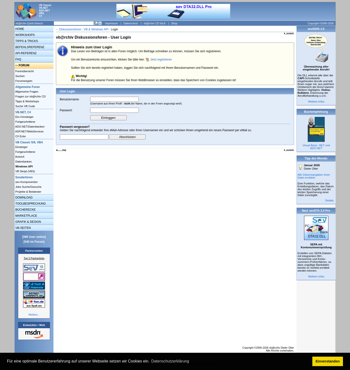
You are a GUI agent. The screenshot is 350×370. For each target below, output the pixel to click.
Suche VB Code (25, 106)
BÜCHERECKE (25, 209)
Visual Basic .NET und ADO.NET (316, 147)
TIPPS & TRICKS (26, 41)
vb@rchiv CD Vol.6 (155, 23)
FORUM (24, 65)
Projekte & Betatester (28, 191)
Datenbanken (23, 161)
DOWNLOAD (24, 197)
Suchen (20, 76)
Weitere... (33, 314)
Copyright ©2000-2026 (321, 23)
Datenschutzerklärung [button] (170, 361)
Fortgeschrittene (25, 121)
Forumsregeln (23, 80)
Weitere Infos (316, 101)
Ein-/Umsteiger (24, 116)
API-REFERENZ (26, 53)
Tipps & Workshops (27, 101)
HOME (19, 29)
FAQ (18, 59)
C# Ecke (20, 136)
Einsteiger (21, 147)
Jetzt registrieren (161, 59)
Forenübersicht (24, 71)
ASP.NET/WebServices (29, 131)
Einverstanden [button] (328, 361)
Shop (174, 23)
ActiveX (20, 156)
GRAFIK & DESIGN (28, 222)
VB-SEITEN (23, 228)
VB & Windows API (96, 29)
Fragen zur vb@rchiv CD (30, 96)
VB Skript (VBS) (25, 171)
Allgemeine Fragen (26, 91)
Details (329, 200)
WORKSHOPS (25, 35)
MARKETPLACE (26, 215)
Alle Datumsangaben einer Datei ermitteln (314, 176)
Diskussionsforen (70, 29)
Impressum (111, 23)
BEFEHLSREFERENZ (29, 47)
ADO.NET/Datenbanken (29, 126)
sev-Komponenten (26, 182)
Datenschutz (130, 23)
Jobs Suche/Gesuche (28, 186)
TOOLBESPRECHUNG (30, 203)
